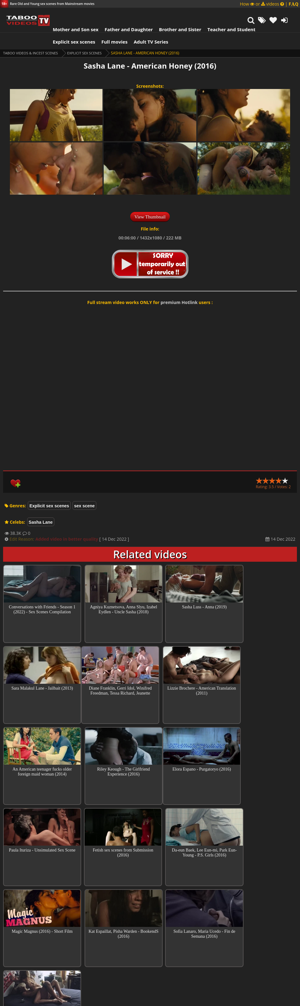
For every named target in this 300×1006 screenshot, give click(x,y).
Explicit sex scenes (70, 42)
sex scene (84, 505)
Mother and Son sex (72, 29)
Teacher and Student (228, 29)
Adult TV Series (147, 42)
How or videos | (269, 4)
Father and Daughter (125, 29)
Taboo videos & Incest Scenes (32, 53)
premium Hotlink (179, 302)
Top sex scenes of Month (150, 909)
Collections (150, 927)
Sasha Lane (41, 522)
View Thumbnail (150, 216)
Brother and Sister (177, 29)
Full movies (111, 42)
